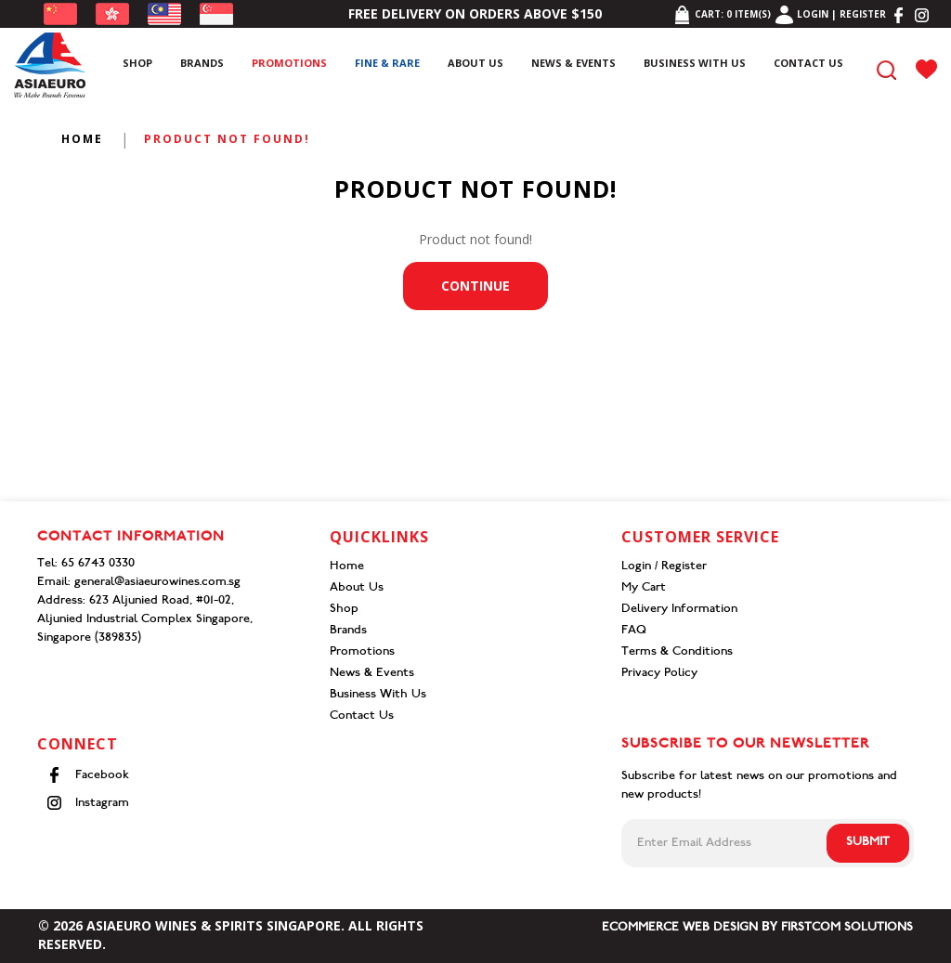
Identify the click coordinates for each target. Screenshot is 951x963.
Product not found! (227, 139)
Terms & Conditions (677, 652)
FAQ (633, 631)
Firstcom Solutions (847, 928)
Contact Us (362, 716)
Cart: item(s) (722, 13)
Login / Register (664, 567)
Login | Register (830, 13)
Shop (344, 610)
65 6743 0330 (98, 564)
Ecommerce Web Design (680, 928)
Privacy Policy (659, 674)
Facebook (87, 775)
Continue (475, 285)
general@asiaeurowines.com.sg (157, 583)
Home (82, 139)
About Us (357, 588)
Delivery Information (679, 610)
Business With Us (378, 695)
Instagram (87, 803)
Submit (868, 843)
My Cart (643, 588)
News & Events (372, 674)
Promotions (362, 652)
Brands (348, 631)
